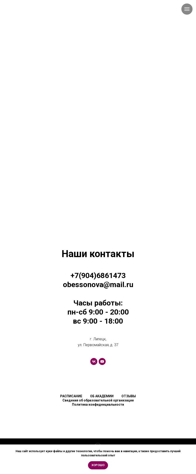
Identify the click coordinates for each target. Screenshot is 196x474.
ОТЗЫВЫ (128, 396)
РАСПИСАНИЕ (71, 396)
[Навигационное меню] (186, 9)
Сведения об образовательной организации (98, 400)
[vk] (93, 361)
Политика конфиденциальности (98, 404)
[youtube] (102, 361)
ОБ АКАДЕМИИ (102, 396)
